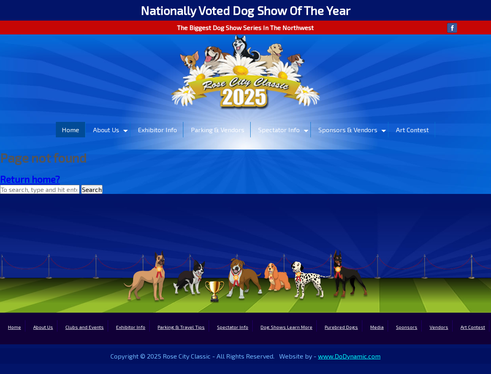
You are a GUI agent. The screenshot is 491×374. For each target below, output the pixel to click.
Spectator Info (279, 129)
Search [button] (92, 189)
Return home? (30, 179)
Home (70, 129)
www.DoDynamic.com (349, 356)
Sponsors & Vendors (347, 129)
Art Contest (412, 129)
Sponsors (406, 327)
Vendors (439, 327)
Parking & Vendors (217, 129)
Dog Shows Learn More (286, 327)
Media (377, 327)
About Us (106, 129)
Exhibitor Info (157, 129)
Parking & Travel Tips (181, 327)
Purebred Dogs (341, 327)
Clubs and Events (84, 327)
